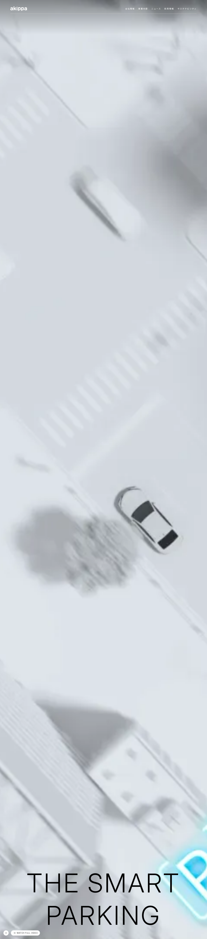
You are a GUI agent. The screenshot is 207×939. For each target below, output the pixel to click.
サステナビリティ (187, 8)
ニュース (156, 8)
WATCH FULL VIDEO (27, 933)
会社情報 (130, 8)
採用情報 (169, 8)
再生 (6, 933)
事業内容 (143, 8)
